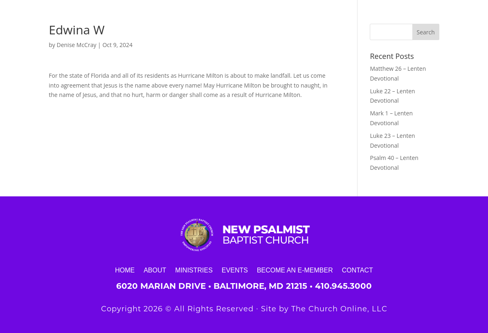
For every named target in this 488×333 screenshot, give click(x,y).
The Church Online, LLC (339, 308)
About (155, 270)
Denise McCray (77, 45)
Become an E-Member (295, 270)
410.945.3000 (343, 286)
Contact (357, 270)
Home (125, 270)
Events (235, 270)
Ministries (194, 270)
